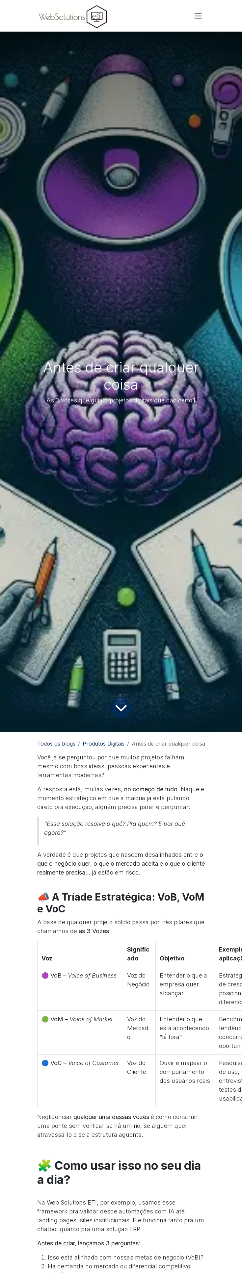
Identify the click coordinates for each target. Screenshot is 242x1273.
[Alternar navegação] (198, 16)
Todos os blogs (56, 743)
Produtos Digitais (103, 743)
